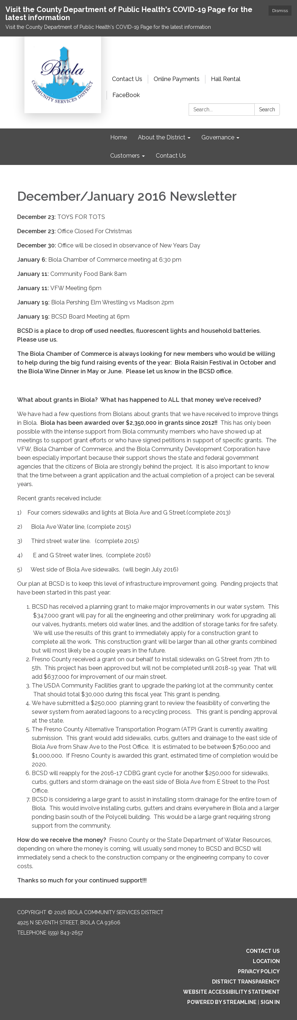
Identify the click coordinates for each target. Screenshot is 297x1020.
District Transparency (246, 982)
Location (266, 961)
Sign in (270, 1002)
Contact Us (127, 79)
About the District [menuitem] (161, 137)
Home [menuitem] (118, 137)
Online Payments (177, 79)
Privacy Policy (259, 971)
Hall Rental (225, 79)
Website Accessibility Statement (231, 992)
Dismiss (280, 10)
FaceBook (126, 95)
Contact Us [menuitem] (171, 155)
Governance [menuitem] (217, 137)
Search (267, 109)
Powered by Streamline (221, 1002)
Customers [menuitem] (125, 155)
